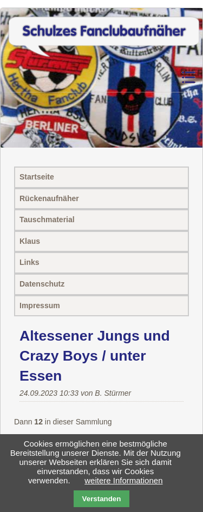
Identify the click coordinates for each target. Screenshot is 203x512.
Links (29, 262)
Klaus (29, 241)
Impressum (39, 305)
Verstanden (101, 499)
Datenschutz (41, 284)
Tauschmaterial (47, 219)
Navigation (187, 78)
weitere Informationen (123, 480)
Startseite (36, 176)
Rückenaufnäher (49, 198)
